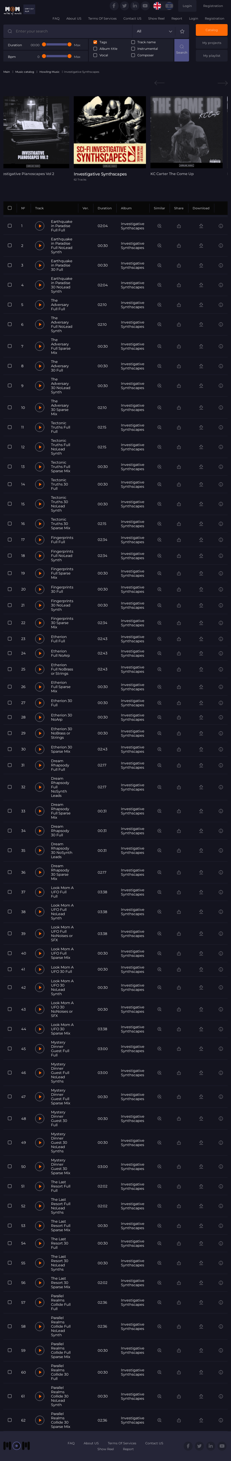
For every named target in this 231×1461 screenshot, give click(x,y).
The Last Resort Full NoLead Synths (60, 1206)
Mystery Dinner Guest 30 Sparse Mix (60, 1166)
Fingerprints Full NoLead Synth (62, 555)
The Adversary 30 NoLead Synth (60, 385)
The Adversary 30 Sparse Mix (60, 407)
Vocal (103, 55)
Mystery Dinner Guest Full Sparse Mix (60, 1096)
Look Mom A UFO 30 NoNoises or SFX (62, 1009)
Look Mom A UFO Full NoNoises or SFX (62, 933)
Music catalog (24, 71)
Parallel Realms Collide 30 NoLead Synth (60, 1396)
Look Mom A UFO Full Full (62, 892)
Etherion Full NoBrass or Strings (62, 669)
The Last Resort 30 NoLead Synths (59, 1263)
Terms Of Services (102, 18)
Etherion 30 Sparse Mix (61, 749)
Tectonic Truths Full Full (60, 427)
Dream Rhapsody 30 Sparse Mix (60, 872)
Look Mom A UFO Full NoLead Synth (62, 911)
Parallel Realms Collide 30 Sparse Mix (60, 1420)
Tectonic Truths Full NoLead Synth (60, 447)
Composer (145, 55)
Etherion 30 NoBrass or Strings (61, 733)
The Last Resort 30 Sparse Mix (60, 1282)
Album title (108, 49)
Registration (213, 6)
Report (176, 18)
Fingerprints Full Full (62, 540)
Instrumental (147, 49)
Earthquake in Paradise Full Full (61, 225)
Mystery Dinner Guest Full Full (60, 1048)
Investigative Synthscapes (132, 226)
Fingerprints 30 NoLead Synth (62, 605)
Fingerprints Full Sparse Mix (62, 573)
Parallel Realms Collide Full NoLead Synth (61, 1326)
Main (6, 71)
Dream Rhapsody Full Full (60, 765)
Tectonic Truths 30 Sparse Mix (60, 523)
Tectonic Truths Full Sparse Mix (60, 466)
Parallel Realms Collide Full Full (61, 1302)
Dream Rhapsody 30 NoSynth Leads (61, 850)
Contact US (132, 18)
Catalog (212, 30)
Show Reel (156, 18)
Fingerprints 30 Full (62, 589)
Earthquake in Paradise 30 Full (61, 265)
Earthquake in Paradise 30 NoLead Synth (61, 285)
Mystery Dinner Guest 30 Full (59, 1118)
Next (223, 83)
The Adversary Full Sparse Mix (61, 346)
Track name (146, 42)
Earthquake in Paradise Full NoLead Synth (61, 245)
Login (187, 6)
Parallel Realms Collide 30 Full (60, 1372)
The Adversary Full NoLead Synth (61, 324)
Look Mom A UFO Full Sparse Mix (62, 953)
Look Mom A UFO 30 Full (62, 969)
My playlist (211, 56)
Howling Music (49, 71)
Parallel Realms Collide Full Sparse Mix (61, 1350)
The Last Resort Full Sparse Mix (60, 1225)
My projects (211, 43)
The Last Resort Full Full (60, 1186)
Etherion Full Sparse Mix (61, 686)
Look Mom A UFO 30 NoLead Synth (62, 987)
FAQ (56, 18)
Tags (103, 42)
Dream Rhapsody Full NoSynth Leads (60, 787)
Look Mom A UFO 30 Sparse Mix (62, 1029)
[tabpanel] (115, 138)
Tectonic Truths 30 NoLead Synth (59, 504)
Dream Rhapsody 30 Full (60, 830)
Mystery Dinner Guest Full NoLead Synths (60, 1072)
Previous (159, 83)
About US (73, 18)
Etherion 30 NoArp (61, 717)
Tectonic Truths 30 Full (59, 484)
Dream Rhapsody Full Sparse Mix (61, 811)
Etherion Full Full (59, 639)
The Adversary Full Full (60, 304)
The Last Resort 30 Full (59, 1243)
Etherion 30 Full (61, 703)
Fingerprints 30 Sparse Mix (62, 622)
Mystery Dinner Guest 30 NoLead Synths (59, 1142)
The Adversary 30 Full (60, 366)
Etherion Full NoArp (60, 653)
